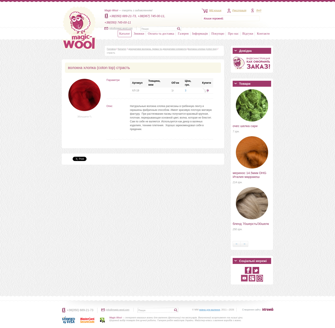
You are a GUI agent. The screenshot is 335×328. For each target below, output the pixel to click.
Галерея (183, 33)
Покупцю (217, 33)
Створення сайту (251, 309)
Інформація (200, 33)
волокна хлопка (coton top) (202, 49)
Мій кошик (215, 10)
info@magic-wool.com (120, 28)
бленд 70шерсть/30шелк (251, 224)
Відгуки (247, 33)
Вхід (258, 10)
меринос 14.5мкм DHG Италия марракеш (249, 175)
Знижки (139, 33)
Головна (111, 49)
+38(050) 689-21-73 (80, 310)
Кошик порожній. (214, 18)
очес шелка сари (245, 126)
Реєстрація (239, 10)
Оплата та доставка (161, 33)
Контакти (263, 33)
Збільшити (84, 116)
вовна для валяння (209, 309)
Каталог (124, 33)
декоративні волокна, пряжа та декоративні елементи (157, 49)
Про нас (233, 33)
